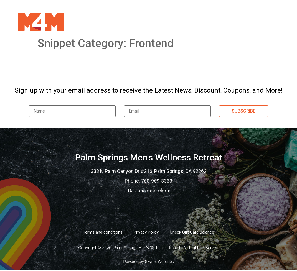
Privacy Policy (146, 232)
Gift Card (170, 21)
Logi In (267, 21)
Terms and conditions (103, 232)
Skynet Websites (159, 261)
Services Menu (131, 21)
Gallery (201, 21)
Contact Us (235, 21)
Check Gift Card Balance (192, 232)
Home (96, 21)
